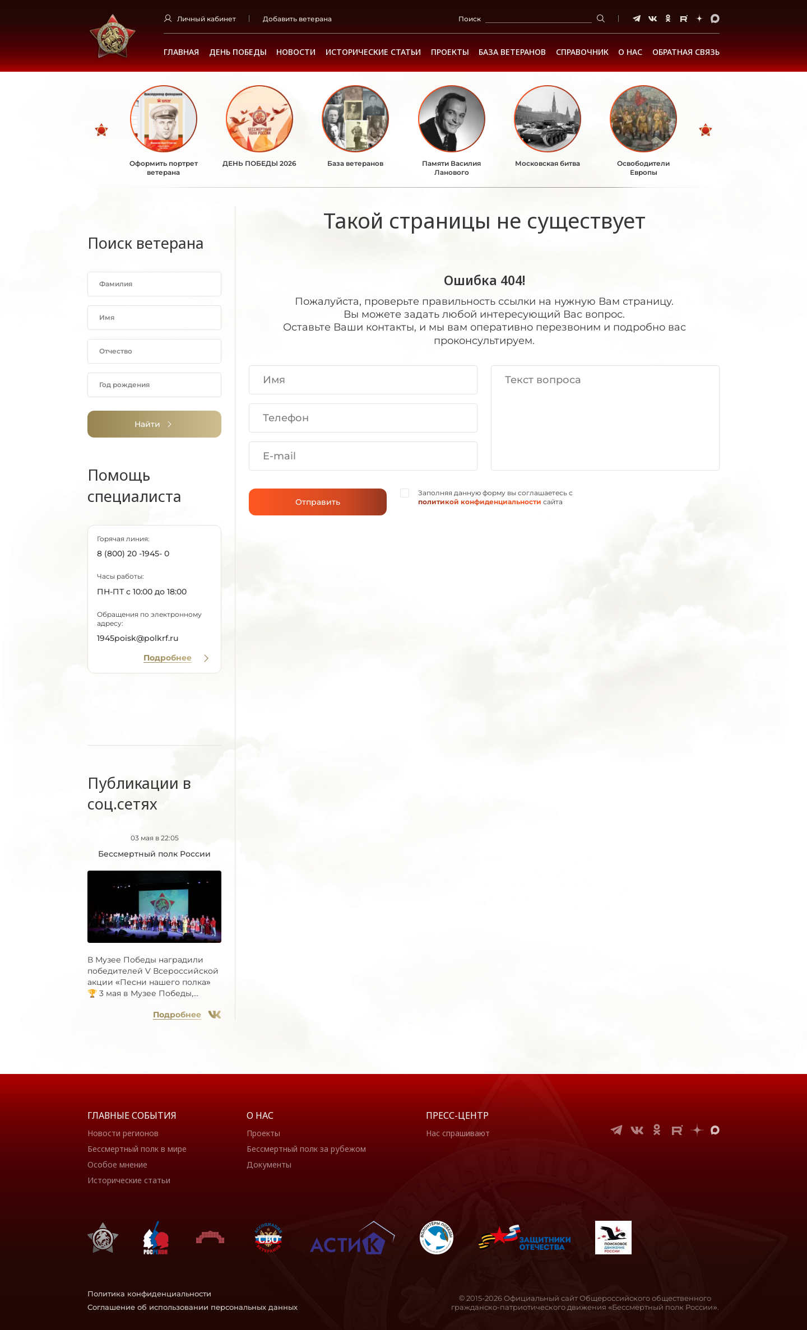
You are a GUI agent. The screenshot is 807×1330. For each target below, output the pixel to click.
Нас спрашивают (458, 1133)
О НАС (630, 52)
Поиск (469, 19)
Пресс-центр (457, 1115)
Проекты (450, 52)
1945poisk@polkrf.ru (137, 638)
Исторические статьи (373, 52)
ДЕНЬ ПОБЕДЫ (238, 52)
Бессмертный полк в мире (137, 1148)
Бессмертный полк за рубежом (306, 1148)
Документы (269, 1164)
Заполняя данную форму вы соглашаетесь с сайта (495, 497)
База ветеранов (512, 52)
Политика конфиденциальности (149, 1293)
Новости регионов (123, 1133)
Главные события (132, 1115)
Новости (296, 52)
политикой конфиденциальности (479, 501)
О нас (260, 1115)
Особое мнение (117, 1164)
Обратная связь (686, 52)
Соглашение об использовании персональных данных (192, 1307)
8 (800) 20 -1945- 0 (133, 553)
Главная (181, 52)
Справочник (582, 52)
